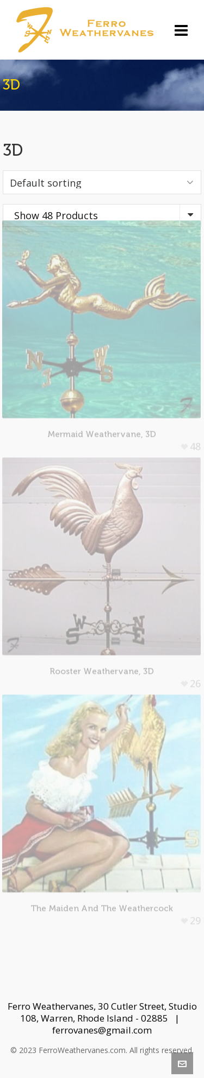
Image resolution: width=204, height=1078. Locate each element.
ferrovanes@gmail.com (102, 1030)
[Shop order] (102, 182)
